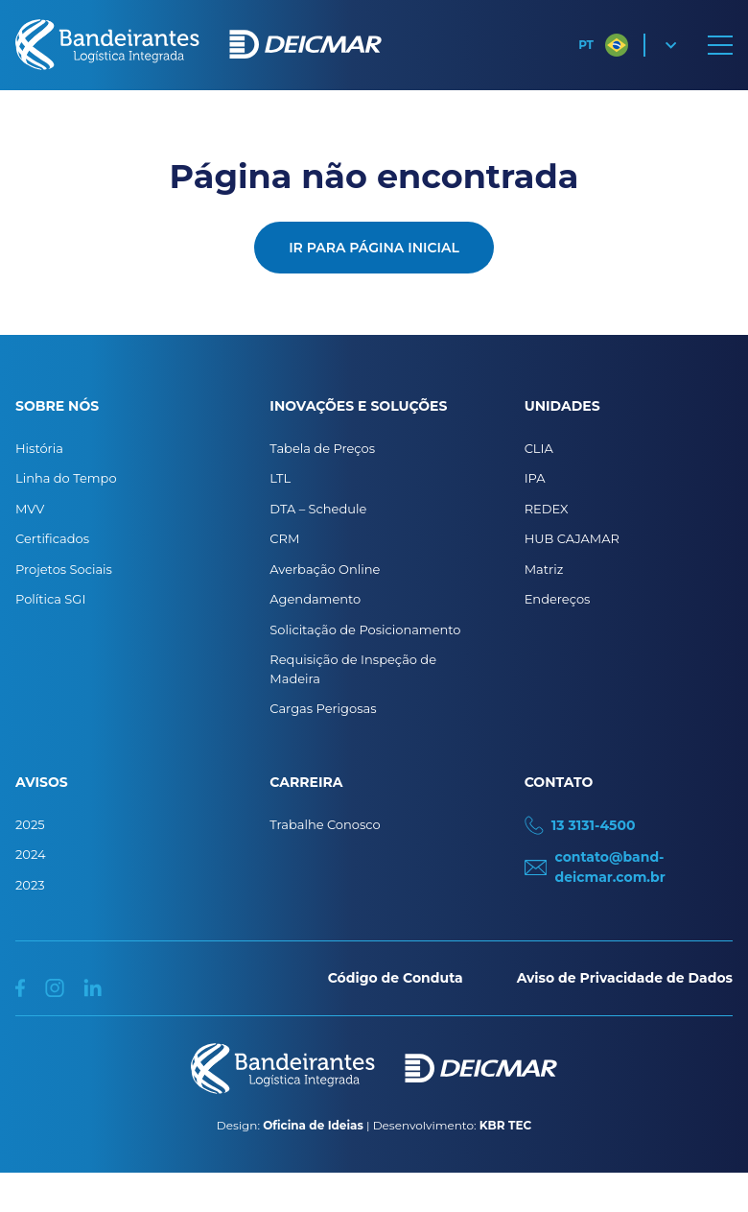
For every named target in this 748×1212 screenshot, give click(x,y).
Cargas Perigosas (322, 708)
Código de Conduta (395, 977)
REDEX (547, 508)
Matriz (544, 569)
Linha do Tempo (66, 478)
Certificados (52, 538)
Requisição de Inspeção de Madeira (352, 669)
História (39, 448)
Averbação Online (324, 569)
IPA (535, 478)
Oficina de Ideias (313, 1125)
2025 (30, 824)
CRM (284, 538)
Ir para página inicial (374, 247)
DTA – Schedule (317, 508)
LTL (280, 478)
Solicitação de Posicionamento (364, 629)
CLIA (539, 448)
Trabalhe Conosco (324, 824)
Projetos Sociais (63, 569)
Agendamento (315, 598)
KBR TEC (505, 1125)
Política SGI (50, 598)
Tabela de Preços (322, 448)
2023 (30, 884)
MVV (29, 508)
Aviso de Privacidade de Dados (625, 977)
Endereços (558, 598)
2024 (30, 854)
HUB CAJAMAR (572, 538)
